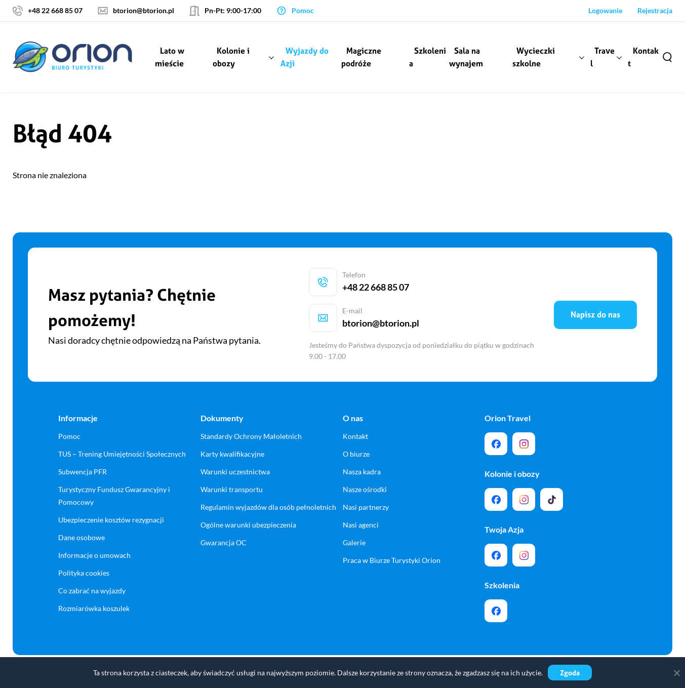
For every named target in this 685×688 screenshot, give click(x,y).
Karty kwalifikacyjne (232, 425)
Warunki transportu (231, 460)
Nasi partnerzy (366, 478)
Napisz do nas (595, 300)
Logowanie (605, 10)
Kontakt (643, 57)
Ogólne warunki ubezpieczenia (248, 496)
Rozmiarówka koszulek (94, 579)
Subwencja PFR (82, 442)
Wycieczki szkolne (534, 57)
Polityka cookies (83, 544)
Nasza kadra (362, 442)
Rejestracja (654, 10)
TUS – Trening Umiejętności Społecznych (122, 425)
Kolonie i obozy (232, 57)
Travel (603, 57)
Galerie (354, 513)
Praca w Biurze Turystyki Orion (391, 531)
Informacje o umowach (94, 526)
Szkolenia (428, 57)
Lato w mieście (171, 57)
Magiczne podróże (362, 57)
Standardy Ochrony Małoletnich (251, 407)
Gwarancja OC (223, 513)
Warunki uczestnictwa (235, 442)
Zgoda (570, 672)
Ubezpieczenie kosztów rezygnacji (111, 491)
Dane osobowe (81, 508)
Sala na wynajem (467, 57)
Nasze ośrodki (365, 460)
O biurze (356, 425)
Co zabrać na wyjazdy (92, 561)
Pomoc (69, 407)
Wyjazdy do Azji (305, 57)
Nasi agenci (361, 496)
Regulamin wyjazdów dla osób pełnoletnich (268, 478)
